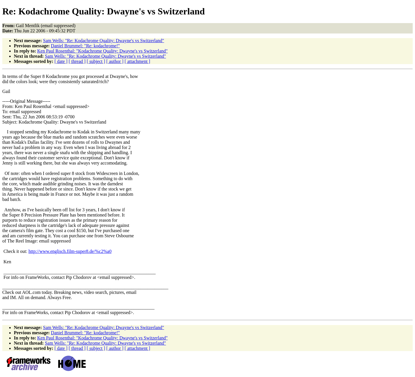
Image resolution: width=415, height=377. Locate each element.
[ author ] (115, 61)
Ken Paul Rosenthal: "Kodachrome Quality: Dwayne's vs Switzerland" (102, 50)
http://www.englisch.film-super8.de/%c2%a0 (70, 251)
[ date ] (60, 61)
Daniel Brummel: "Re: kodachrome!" (85, 45)
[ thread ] (77, 61)
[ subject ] (96, 61)
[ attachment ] (137, 61)
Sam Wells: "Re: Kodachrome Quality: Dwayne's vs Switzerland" (103, 40)
